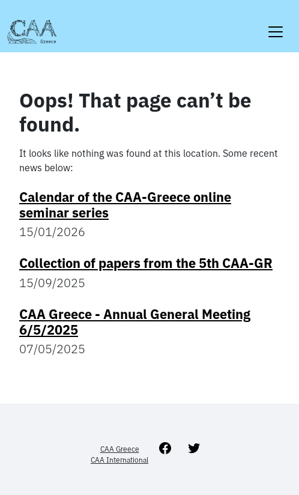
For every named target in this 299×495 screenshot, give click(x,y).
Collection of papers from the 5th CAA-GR (146, 263)
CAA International (119, 459)
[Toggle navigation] (275, 24)
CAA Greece (119, 449)
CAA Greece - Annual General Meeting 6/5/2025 (134, 322)
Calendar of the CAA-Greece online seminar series (125, 205)
